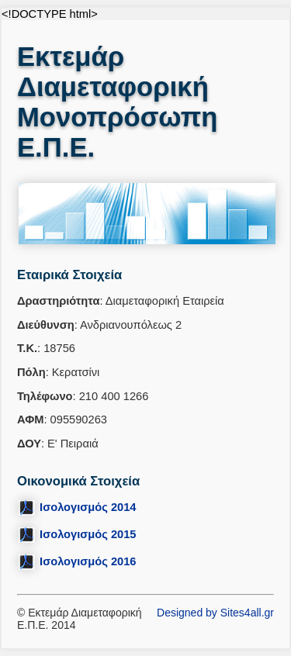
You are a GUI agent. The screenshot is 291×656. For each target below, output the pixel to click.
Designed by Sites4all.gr (215, 612)
